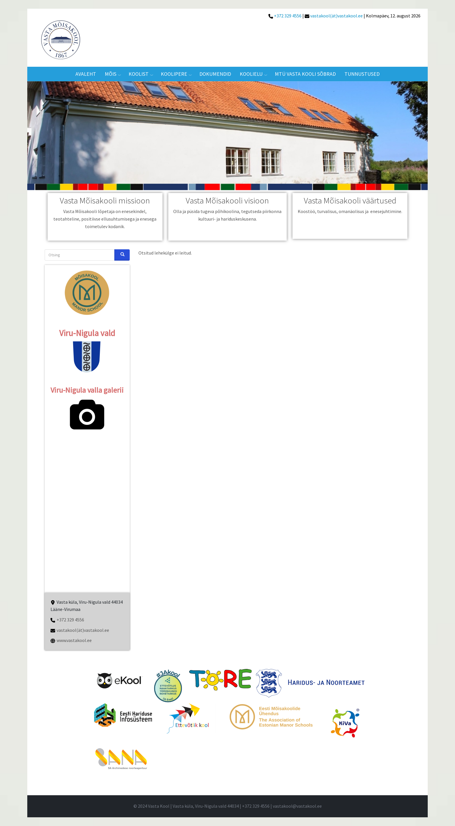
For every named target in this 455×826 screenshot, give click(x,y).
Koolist (139, 74)
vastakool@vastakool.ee (297, 806)
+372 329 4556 (287, 16)
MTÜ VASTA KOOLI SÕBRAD (305, 74)
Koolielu (251, 74)
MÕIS (110, 74)
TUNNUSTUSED (362, 74)
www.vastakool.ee (74, 640)
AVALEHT (85, 74)
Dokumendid (215, 74)
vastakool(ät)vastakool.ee (336, 16)
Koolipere (174, 74)
